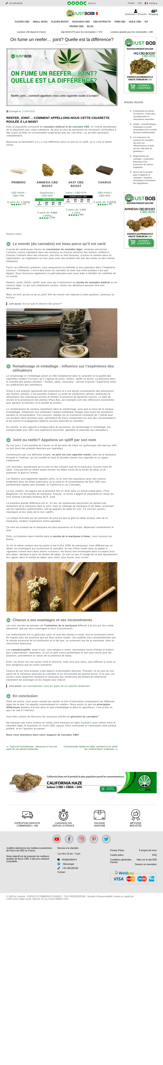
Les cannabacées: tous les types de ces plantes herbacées (56, 686)
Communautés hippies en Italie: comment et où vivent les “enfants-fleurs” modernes (90, 747)
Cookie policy (117, 855)
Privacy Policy (117, 850)
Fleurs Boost (60, 21)
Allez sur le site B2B (147, 859)
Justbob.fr (86, 722)
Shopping (153, 12)
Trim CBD (119, 21)
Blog (90, 26)
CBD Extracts (102, 21)
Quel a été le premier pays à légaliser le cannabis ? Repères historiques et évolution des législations (144, 177)
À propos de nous (148, 850)
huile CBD (49, 725)
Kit (146, 21)
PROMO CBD (76, 26)
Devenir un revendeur (146, 864)
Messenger (68, 864)
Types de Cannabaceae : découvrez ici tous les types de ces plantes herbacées (31, 747)
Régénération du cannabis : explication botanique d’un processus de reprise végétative (143, 161)
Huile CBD (135, 21)
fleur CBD (94, 482)
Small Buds (40, 21)
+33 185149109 (15, 3)
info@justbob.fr (69, 859)
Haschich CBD (81, 21)
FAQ (139, 3)
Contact (130, 3)
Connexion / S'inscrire (136, 14)
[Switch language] (150, 3)
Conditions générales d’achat (120, 860)
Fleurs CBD (22, 21)
